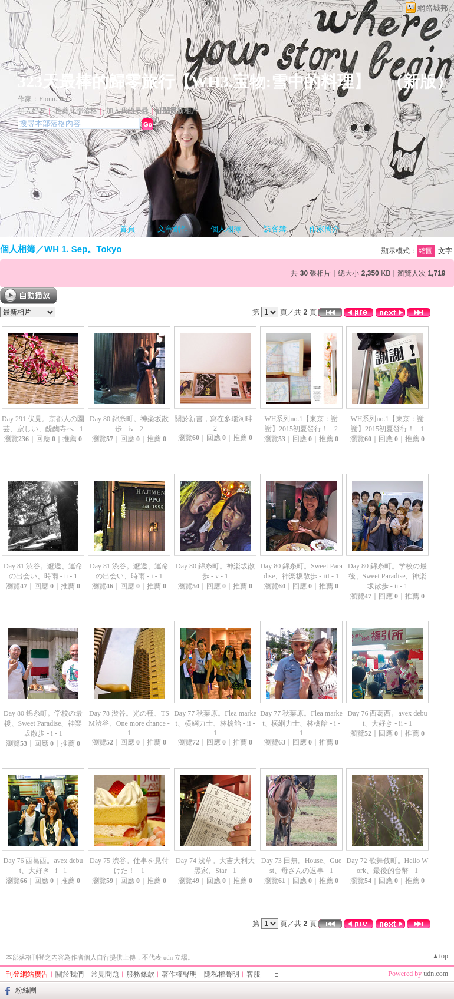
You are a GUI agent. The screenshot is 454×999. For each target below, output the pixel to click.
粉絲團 (26, 990)
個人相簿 (225, 228)
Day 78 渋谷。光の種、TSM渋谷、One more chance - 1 (129, 723)
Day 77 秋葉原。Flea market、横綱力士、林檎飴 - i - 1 (301, 723)
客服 (253, 974)
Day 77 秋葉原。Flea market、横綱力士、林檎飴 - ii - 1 (215, 723)
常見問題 (105, 974)
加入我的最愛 (127, 111)
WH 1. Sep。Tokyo (82, 249)
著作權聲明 (179, 974)
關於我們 (69, 974)
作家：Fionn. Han (44, 99)
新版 (419, 81)
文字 (445, 251)
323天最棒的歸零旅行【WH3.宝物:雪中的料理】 (194, 81)
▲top (440, 956)
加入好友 (32, 111)
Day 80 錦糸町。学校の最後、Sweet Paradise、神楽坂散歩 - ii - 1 (387, 576)
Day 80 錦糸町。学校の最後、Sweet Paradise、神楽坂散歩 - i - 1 (43, 723)
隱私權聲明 (221, 974)
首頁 (127, 228)
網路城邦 (432, 8)
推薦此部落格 (76, 111)
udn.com (435, 974)
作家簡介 (324, 228)
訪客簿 (275, 228)
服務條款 (140, 974)
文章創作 (172, 228)
